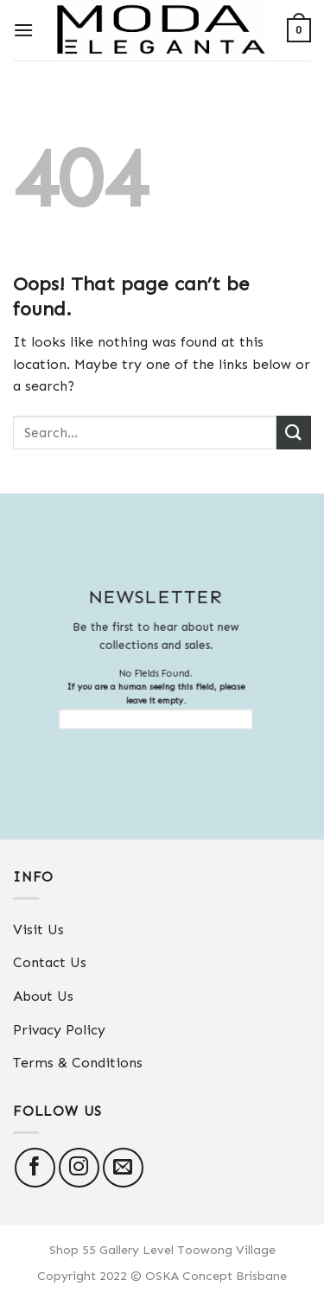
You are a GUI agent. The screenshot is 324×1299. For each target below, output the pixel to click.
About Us (43, 996)
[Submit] (293, 432)
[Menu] (23, 30)
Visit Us (38, 929)
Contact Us (49, 962)
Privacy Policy (59, 1030)
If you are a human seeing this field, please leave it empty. (149, 705)
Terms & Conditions (78, 1062)
